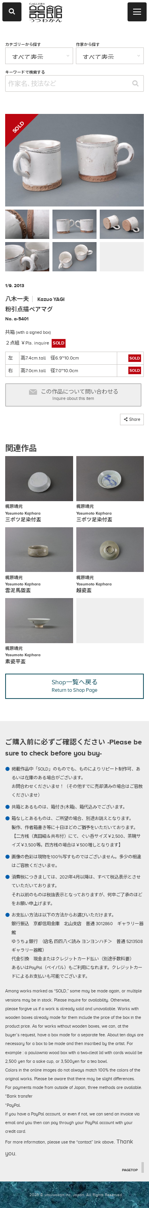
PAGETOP (130, 1170)
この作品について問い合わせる (73, 394)
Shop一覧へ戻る (74, 686)
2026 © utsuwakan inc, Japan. (57, 1195)
